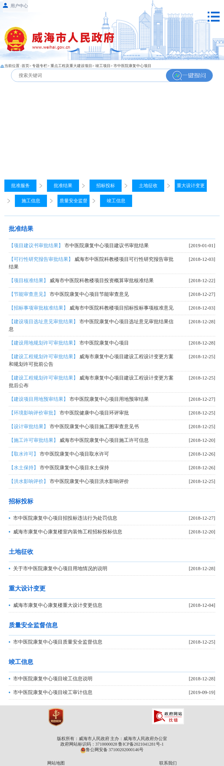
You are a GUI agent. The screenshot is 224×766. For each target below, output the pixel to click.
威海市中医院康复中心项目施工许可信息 (79, 440)
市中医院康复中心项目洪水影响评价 (69, 481)
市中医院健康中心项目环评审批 (69, 413)
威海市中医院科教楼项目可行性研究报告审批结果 (91, 263)
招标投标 (105, 185)
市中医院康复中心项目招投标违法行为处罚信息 (65, 518)
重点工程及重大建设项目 (71, 66)
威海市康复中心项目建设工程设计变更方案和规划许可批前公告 (91, 360)
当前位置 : (13, 66)
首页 (25, 66)
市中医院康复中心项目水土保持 (59, 467)
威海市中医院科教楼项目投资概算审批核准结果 (81, 280)
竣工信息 (116, 200)
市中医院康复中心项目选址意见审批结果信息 (91, 325)
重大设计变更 (191, 185)
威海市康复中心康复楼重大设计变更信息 (57, 605)
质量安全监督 (74, 200)
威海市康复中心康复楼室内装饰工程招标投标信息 (67, 532)
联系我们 (168, 763)
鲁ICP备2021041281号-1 (141, 744)
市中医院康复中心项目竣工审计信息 (52, 692)
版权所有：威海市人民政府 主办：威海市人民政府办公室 (112, 738)
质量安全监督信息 (33, 625)
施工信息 (31, 200)
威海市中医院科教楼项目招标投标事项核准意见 (91, 308)
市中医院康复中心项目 (132, 66)
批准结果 (63, 185)
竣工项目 (103, 66)
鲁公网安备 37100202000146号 (112, 749)
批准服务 (20, 185)
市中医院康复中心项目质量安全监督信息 (57, 642)
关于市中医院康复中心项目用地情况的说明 (60, 568)
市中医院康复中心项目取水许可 (59, 454)
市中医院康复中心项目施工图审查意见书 (74, 426)
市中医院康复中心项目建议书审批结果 (79, 245)
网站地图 (56, 763)
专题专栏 (39, 66)
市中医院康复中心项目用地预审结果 (79, 399)
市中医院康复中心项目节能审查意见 (69, 294)
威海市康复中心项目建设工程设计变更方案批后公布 (91, 381)
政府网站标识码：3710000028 (88, 744)
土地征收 (148, 185)
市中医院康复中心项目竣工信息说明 (52, 678)
